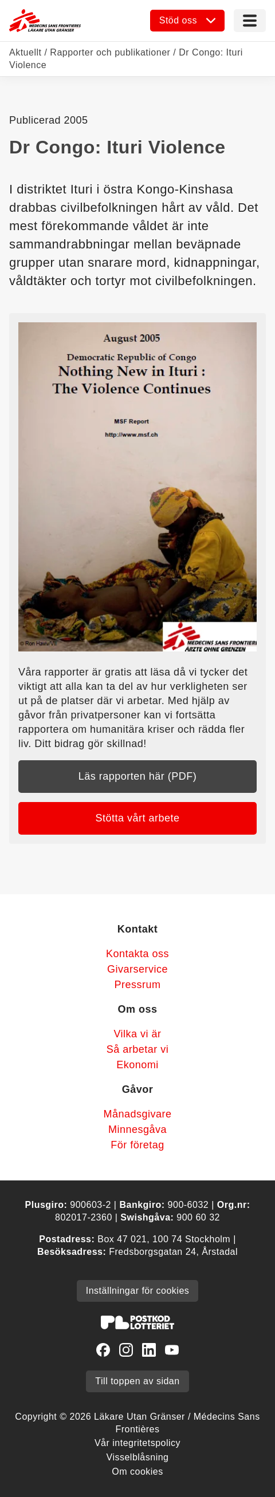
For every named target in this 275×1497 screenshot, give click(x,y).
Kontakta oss (137, 953)
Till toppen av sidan (137, 1381)
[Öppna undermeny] (187, 20)
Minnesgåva (137, 1129)
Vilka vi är (137, 1034)
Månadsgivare (137, 1114)
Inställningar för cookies (138, 1290)
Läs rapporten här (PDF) (137, 776)
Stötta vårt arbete (137, 818)
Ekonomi (137, 1065)
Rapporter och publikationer (110, 52)
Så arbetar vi (138, 1049)
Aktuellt (25, 52)
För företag (137, 1145)
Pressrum (137, 984)
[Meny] (250, 20)
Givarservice (137, 969)
